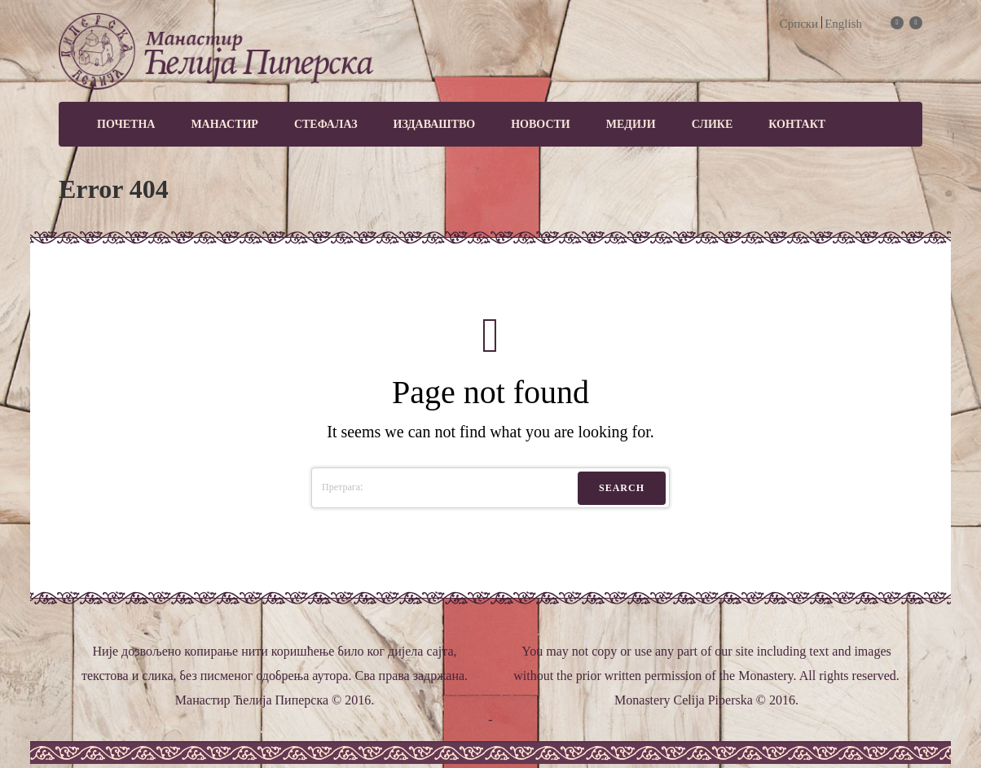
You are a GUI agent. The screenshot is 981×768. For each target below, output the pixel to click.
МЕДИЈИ (631, 124)
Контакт (796, 124)
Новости (540, 124)
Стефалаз (326, 124)
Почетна (126, 124)
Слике (712, 124)
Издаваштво (435, 124)
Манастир (224, 124)
